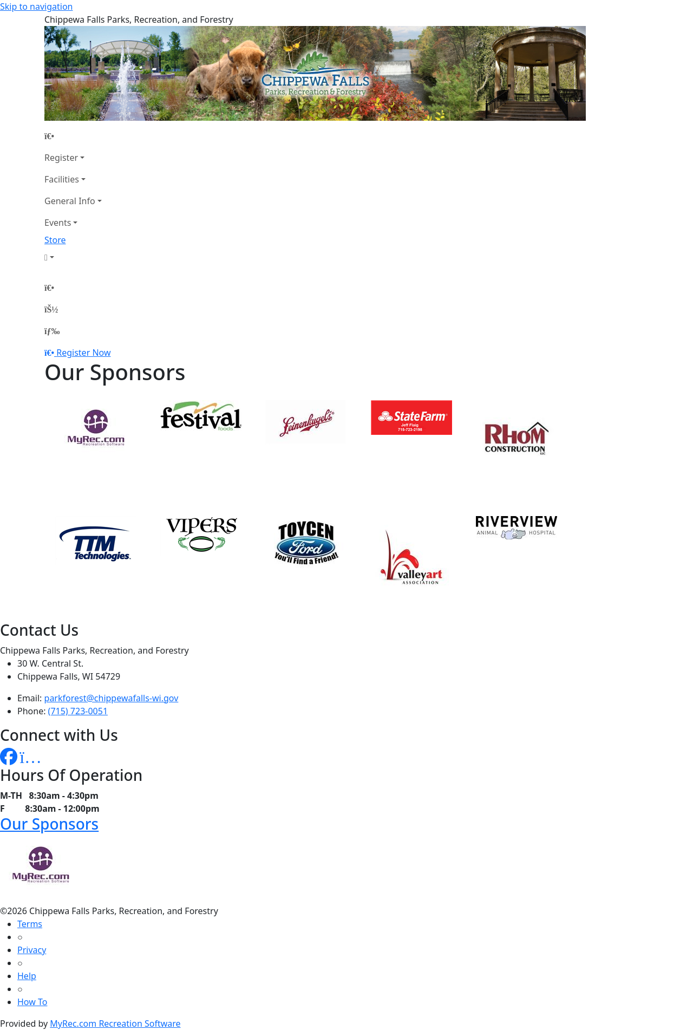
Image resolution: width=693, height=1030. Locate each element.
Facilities (61, 179)
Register (61, 158)
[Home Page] (73, 136)
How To (32, 1002)
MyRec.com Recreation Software (115, 1023)
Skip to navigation (36, 6)
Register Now (83, 352)
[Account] (73, 257)
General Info (69, 201)
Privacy (31, 950)
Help (26, 976)
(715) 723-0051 (78, 711)
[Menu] (52, 331)
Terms (29, 924)
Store (55, 240)
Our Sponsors (49, 823)
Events (57, 223)
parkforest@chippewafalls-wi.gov (111, 698)
